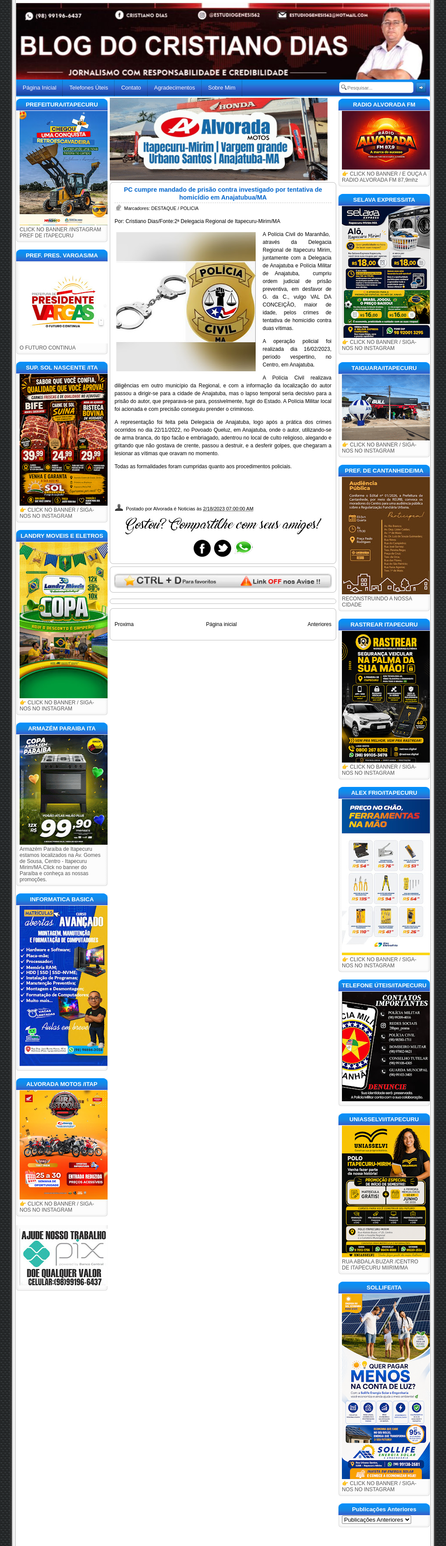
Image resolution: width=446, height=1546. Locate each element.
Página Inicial (39, 87)
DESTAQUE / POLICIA (175, 208)
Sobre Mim (222, 87)
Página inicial (221, 624)
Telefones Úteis (88, 87)
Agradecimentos (174, 87)
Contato (131, 87)
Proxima (124, 624)
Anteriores (319, 624)
